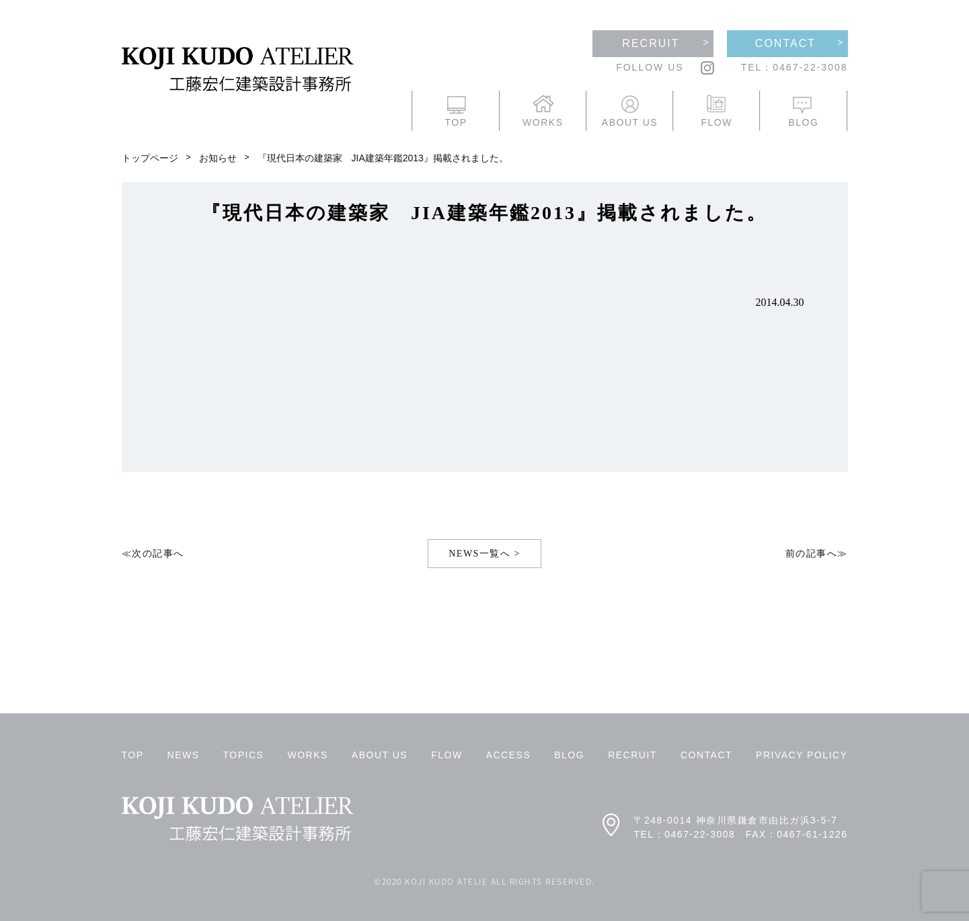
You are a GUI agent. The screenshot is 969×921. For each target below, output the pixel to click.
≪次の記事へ (153, 554)
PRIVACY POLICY (801, 755)
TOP (133, 755)
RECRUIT (632, 755)
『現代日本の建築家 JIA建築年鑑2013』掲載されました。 (383, 158)
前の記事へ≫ (816, 554)
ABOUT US (380, 755)
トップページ (150, 158)
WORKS (307, 755)
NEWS (183, 755)
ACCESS (508, 755)
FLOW (446, 755)
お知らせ (218, 158)
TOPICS (243, 755)
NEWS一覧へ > (484, 554)
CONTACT (706, 755)
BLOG (569, 755)
